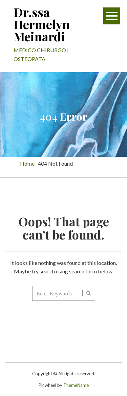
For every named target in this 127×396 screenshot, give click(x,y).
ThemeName (76, 385)
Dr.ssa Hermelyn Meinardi (42, 24)
